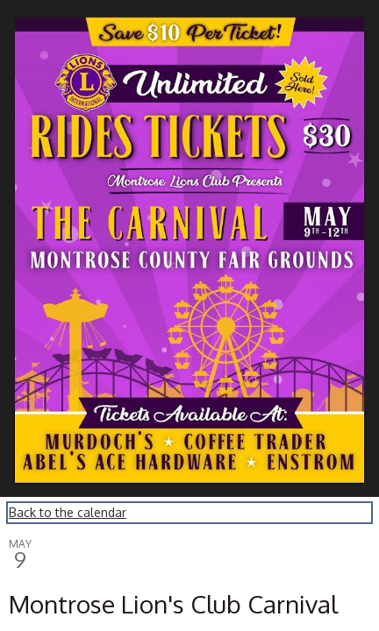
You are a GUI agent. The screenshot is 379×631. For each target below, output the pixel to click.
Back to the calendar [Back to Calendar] (67, 512)
